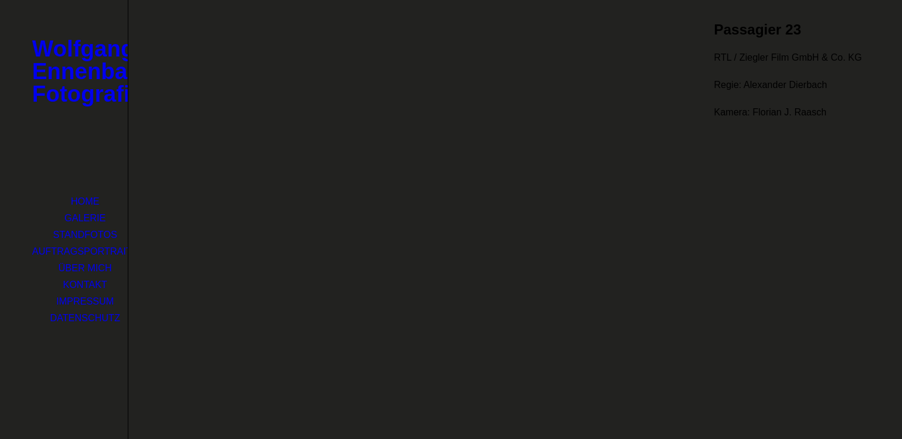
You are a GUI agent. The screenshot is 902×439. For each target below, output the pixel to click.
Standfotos (85, 235)
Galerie (85, 218)
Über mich (85, 268)
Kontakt (85, 285)
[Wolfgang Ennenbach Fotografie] (64, 71)
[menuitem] (85, 201)
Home (85, 201)
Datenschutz (85, 318)
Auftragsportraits (85, 251)
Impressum (85, 301)
